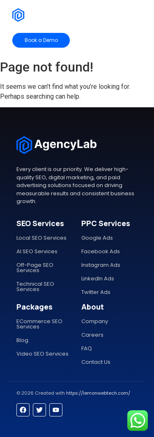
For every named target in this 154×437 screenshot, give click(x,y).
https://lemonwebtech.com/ (98, 393)
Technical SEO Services (35, 286)
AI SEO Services (36, 251)
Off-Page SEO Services (34, 267)
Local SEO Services (41, 238)
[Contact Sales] (113, 40)
